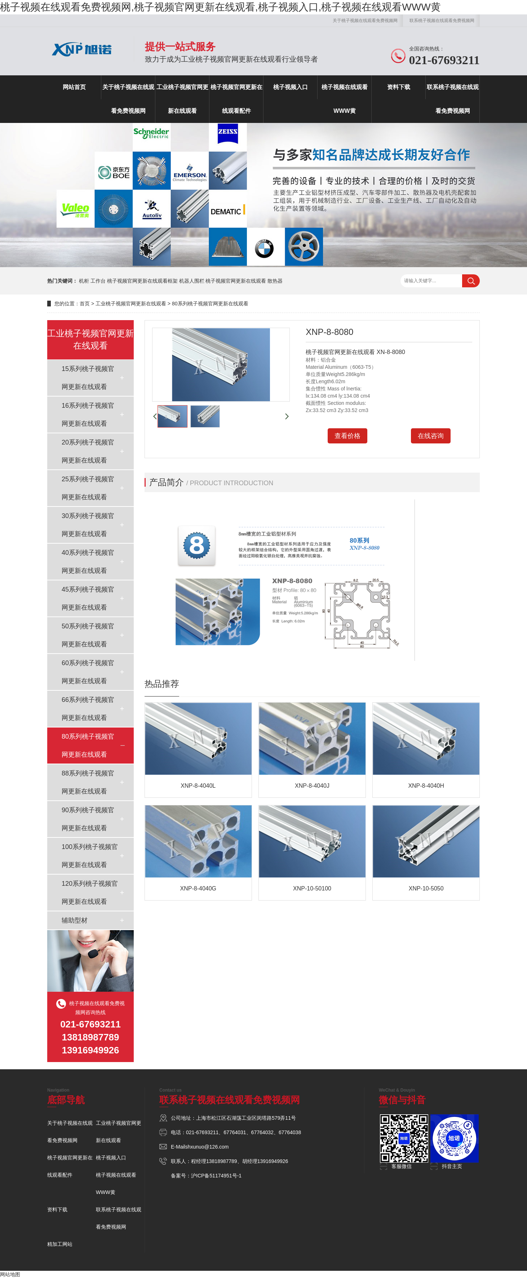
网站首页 (74, 87)
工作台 (98, 281)
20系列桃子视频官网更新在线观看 (88, 451)
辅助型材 (75, 920)
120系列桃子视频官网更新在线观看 (90, 892)
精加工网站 (59, 1244)
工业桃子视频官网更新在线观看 (182, 99)
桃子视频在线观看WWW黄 (345, 99)
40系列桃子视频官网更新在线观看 (88, 561)
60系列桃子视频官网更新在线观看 (88, 672)
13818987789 (221, 1161)
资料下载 (398, 87)
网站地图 (10, 1274)
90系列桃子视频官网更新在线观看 (88, 819)
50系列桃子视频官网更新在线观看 (88, 635)
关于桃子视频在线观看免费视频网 (365, 20)
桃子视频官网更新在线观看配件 (236, 99)
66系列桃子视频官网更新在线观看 (88, 708)
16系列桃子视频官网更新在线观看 (88, 414)
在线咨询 (431, 435)
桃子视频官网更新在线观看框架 (142, 281)
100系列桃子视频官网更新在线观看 (90, 855)
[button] (155, 416)
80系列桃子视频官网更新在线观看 (210, 303)
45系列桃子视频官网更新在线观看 (88, 598)
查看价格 (347, 435)
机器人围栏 (191, 281)
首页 (85, 303)
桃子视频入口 (290, 87)
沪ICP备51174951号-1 (216, 1175)
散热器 (275, 281)
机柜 (84, 281)
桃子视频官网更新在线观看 (235, 281)
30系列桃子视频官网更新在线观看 (88, 525)
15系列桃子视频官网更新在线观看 (88, 377)
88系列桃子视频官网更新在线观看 (88, 782)
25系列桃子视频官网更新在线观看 (88, 488)
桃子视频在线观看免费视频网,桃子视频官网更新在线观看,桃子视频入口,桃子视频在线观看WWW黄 (220, 7)
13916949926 (272, 1161)
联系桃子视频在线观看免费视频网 (441, 20)
